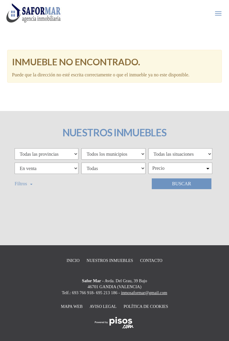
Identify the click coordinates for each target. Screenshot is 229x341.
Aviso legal (103, 306)
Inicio (73, 260)
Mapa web (72, 306)
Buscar (181, 183)
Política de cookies (145, 306)
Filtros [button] (24, 183)
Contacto (151, 260)
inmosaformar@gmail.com (144, 292)
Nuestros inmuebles (109, 260)
